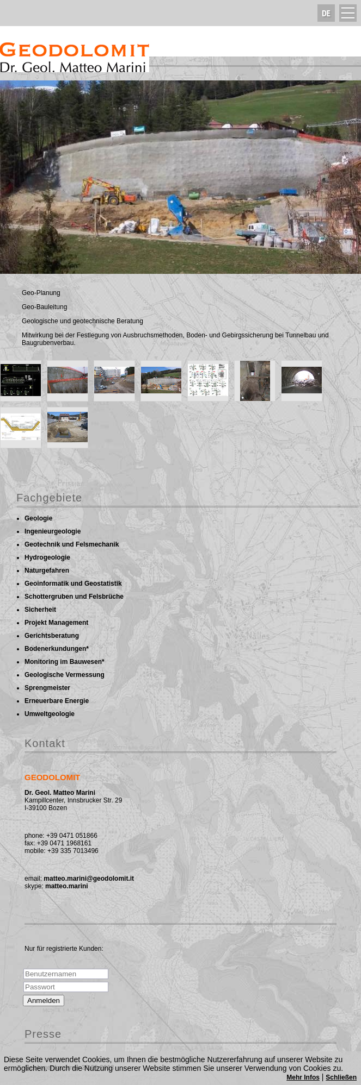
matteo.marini (66, 886)
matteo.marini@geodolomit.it (89, 878)
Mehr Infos (303, 1077)
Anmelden (43, 1000)
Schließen (341, 1077)
